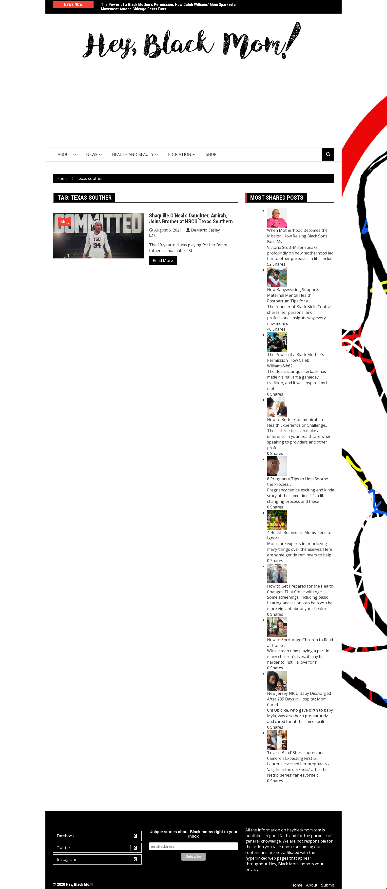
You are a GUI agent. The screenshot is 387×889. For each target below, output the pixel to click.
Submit (327, 885)
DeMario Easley (205, 230)
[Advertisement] (193, 103)
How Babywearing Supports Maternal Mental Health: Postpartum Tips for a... (293, 295)
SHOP (211, 154)
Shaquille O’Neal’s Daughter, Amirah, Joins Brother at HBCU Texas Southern (191, 218)
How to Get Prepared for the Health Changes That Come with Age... (300, 588)
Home (296, 885)
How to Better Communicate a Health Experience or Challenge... (297, 422)
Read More (163, 260)
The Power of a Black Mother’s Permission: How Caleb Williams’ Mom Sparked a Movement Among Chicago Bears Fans (168, 6)
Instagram (98, 859)
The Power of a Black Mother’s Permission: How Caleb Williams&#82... (295, 360)
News (91, 154)
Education (179, 154)
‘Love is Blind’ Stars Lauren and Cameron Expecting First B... (296, 755)
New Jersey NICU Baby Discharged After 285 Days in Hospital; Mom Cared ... (299, 699)
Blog (64, 221)
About (65, 154)
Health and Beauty (133, 154)
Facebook (98, 836)
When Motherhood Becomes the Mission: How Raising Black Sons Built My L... (297, 236)
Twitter (98, 848)
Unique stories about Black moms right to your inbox (194, 834)
